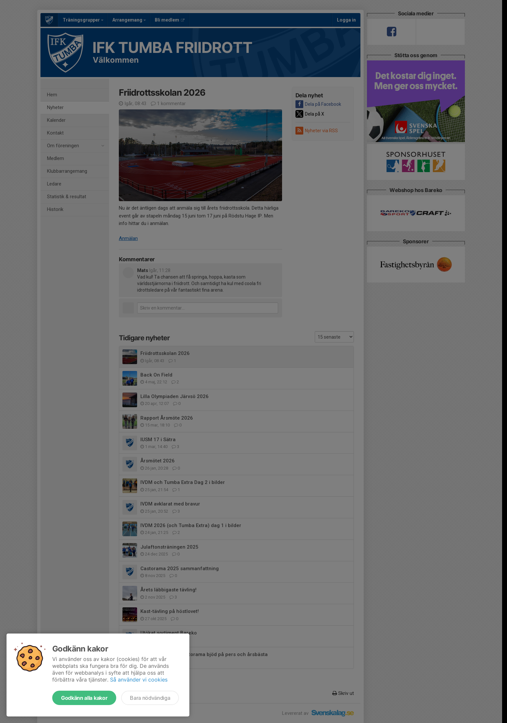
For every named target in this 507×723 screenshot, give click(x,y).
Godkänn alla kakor (84, 698)
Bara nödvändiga (150, 698)
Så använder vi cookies (138, 679)
